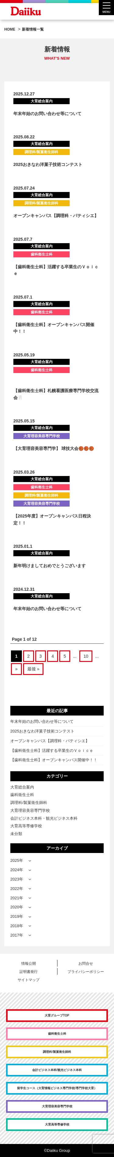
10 (86, 656)
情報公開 (28, 963)
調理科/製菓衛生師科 (28, 802)
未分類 (16, 833)
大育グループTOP (57, 1015)
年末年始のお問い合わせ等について (47, 113)
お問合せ (85, 963)
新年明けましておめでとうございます (49, 565)
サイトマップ (29, 980)
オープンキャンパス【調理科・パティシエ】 (55, 215)
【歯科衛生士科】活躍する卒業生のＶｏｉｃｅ (51, 750)
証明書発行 (28, 972)
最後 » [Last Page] (33, 668)
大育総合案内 (22, 787)
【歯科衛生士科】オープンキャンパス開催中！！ (53, 760)
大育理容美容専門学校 (30, 810)
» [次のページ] (16, 668)
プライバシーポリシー (85, 972)
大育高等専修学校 (26, 826)
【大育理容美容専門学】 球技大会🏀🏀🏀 (53, 448)
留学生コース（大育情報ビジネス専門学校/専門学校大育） (57, 1088)
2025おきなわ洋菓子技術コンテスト (47, 164)
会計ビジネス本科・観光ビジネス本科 (44, 818)
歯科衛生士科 (22, 794)
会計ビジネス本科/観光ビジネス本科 (57, 1070)
